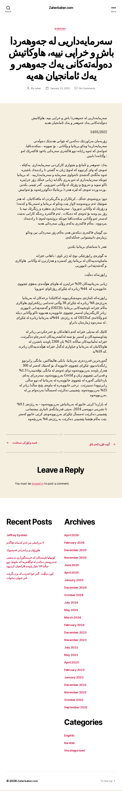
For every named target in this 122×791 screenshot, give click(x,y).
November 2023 (75, 641)
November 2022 (75, 693)
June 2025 (71, 566)
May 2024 (71, 611)
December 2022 (75, 686)
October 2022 (73, 701)
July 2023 (71, 648)
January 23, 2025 (60, 89)
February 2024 (74, 626)
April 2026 (71, 536)
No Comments (87, 89)
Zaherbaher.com (61, 8)
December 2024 (75, 588)
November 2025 (75, 558)
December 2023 (75, 633)
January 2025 (74, 581)
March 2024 (72, 618)
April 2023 (71, 663)
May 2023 (71, 656)
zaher (37, 89)
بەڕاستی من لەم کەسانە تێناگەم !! (25, 543)
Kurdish (61, 30)
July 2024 (71, 603)
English (69, 736)
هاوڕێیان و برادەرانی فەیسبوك (23, 551)
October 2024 (73, 596)
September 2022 (75, 708)
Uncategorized (74, 751)
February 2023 (74, 671)
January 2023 (74, 678)
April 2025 (71, 573)
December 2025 (75, 551)
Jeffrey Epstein (16, 536)
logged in (38, 484)
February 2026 (74, 543)
